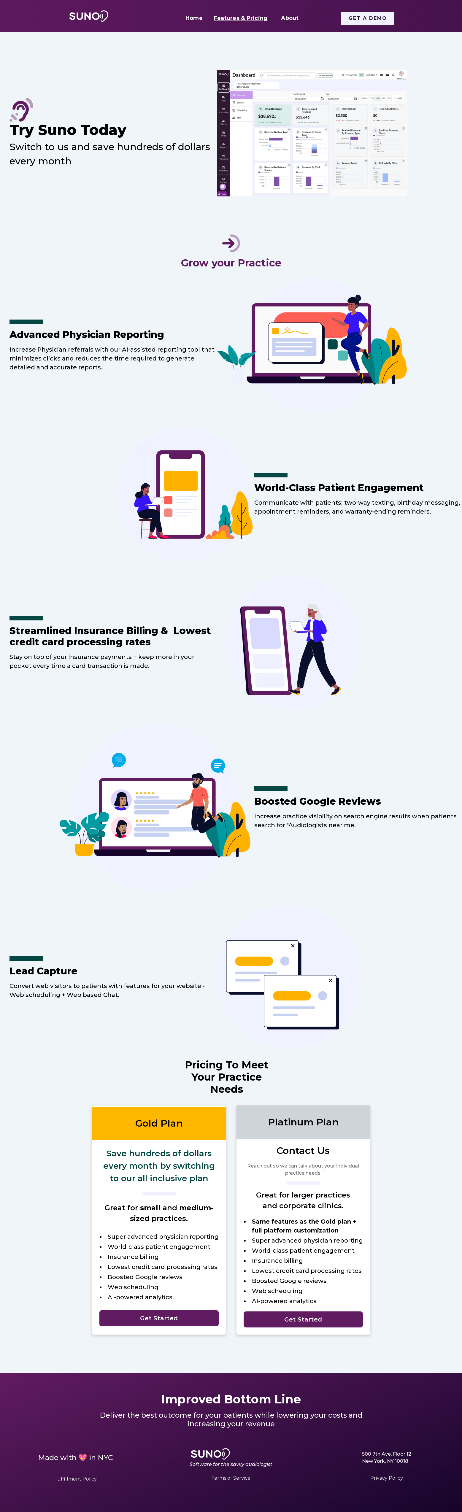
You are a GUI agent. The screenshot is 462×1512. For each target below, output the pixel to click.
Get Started (159, 1318)
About (290, 18)
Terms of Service (230, 1478)
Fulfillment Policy (75, 1479)
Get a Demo (368, 18)
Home (194, 18)
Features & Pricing (241, 18)
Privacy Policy (386, 1478)
